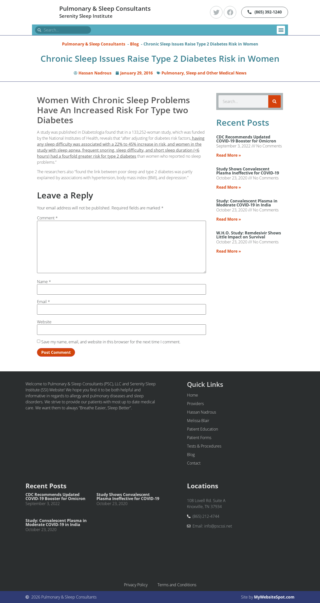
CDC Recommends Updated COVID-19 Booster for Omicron (246, 139)
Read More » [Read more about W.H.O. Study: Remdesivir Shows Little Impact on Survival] (228, 251)
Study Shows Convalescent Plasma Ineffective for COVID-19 (247, 171)
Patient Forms (199, 437)
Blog (191, 454)
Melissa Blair (198, 420)
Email (43, 302)
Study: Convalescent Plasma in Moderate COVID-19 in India (247, 203)
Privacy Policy (136, 585)
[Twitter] (216, 12)
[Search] (274, 101)
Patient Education (202, 429)
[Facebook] (230, 12)
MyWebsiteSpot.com (274, 597)
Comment (47, 218)
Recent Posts (46, 486)
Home (192, 395)
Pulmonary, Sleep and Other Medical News (204, 73)
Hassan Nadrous (201, 412)
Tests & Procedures (204, 446)
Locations (202, 486)
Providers (195, 403)
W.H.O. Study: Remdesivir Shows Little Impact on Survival (248, 235)
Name (44, 282)
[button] (281, 30)
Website (44, 322)
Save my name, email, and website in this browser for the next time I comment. (110, 342)
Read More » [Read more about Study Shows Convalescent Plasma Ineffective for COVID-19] (228, 187)
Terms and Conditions (177, 585)
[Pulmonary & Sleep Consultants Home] (44, 12)
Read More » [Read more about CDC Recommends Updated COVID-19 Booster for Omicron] (228, 155)
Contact (193, 463)
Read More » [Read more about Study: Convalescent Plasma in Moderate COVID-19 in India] (228, 219)
